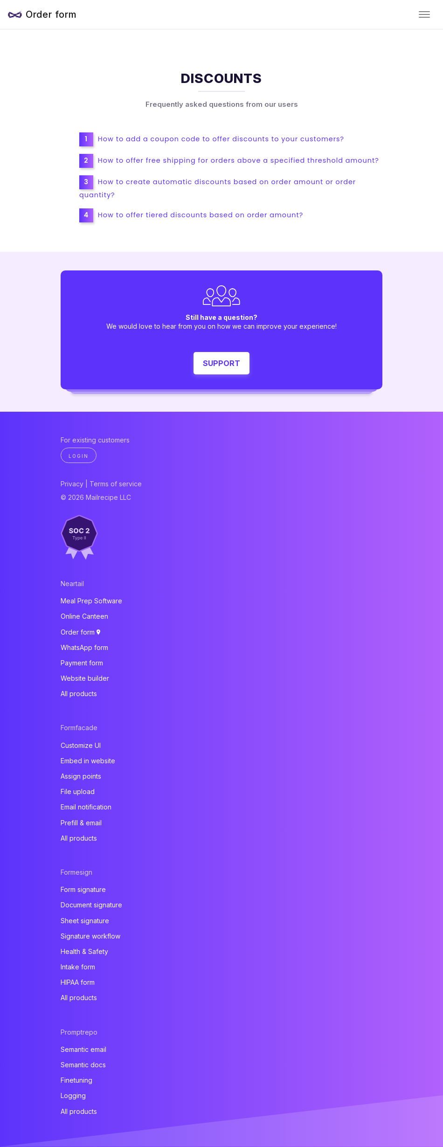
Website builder (85, 678)
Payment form (82, 663)
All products (79, 694)
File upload (78, 791)
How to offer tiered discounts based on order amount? (200, 215)
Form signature (83, 889)
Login (79, 456)
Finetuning (76, 1080)
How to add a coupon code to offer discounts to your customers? (221, 139)
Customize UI (81, 745)
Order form (51, 14)
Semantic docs (83, 1065)
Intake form (78, 967)
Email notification (86, 807)
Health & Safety (84, 951)
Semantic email (83, 1049)
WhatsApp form (84, 647)
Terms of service (116, 484)
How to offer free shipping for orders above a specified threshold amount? (238, 160)
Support (221, 363)
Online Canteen (84, 616)
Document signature (91, 905)
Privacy (72, 484)
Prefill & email (81, 823)
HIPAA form (78, 982)
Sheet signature (85, 921)
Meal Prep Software (91, 601)
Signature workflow (90, 936)
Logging (73, 1095)
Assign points (81, 776)
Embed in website (88, 761)
